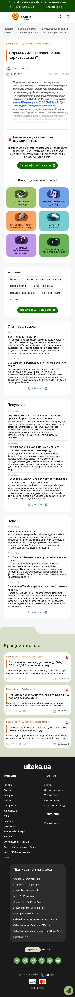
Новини (8, 836)
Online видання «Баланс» (17, 842)
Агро (6, 816)
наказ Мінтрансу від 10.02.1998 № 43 (35, 102)
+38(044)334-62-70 (24, 7)
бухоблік (15, 279)
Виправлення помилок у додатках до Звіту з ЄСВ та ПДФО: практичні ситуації (37, 664)
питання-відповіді (43, 286)
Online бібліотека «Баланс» (18, 852)
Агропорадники (12, 810)
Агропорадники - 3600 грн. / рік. (29, 907)
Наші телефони (52, 800)
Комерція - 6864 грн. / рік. (26, 890)
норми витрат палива (22, 292)
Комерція (8, 795)
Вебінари (8, 800)
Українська (32, 949)
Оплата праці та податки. (33, 657)
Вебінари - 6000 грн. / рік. (26, 913)
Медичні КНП (11, 826)
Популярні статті (21, 937)
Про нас (48, 785)
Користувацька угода (55, 805)
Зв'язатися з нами (53, 790)
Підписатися (51, 7)
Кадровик (9, 821)
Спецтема (9, 790)
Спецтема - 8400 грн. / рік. (26, 879)
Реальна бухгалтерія (14, 831)
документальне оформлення (44, 279)
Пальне (14, 299)
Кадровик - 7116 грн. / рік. (26, 884)
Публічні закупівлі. (30, 689)
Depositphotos (51, 823)
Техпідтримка (51, 795)
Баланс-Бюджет (13, 44)
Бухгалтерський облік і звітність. (36, 44)
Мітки (6, 857)
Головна (8, 785)
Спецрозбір (10, 805)
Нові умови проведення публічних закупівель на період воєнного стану (39, 696)
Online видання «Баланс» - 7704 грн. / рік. (34, 925)
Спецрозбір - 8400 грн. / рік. (27, 902)
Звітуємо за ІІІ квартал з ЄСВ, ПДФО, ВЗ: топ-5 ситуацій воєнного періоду (38, 729)
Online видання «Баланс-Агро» (20, 847)
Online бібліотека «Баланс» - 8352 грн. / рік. (35, 919)
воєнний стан (18, 286)
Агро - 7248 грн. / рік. (24, 896)
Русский (46, 949)
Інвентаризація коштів (22, 337)
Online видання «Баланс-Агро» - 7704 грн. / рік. (37, 931)
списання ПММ (51, 292)
